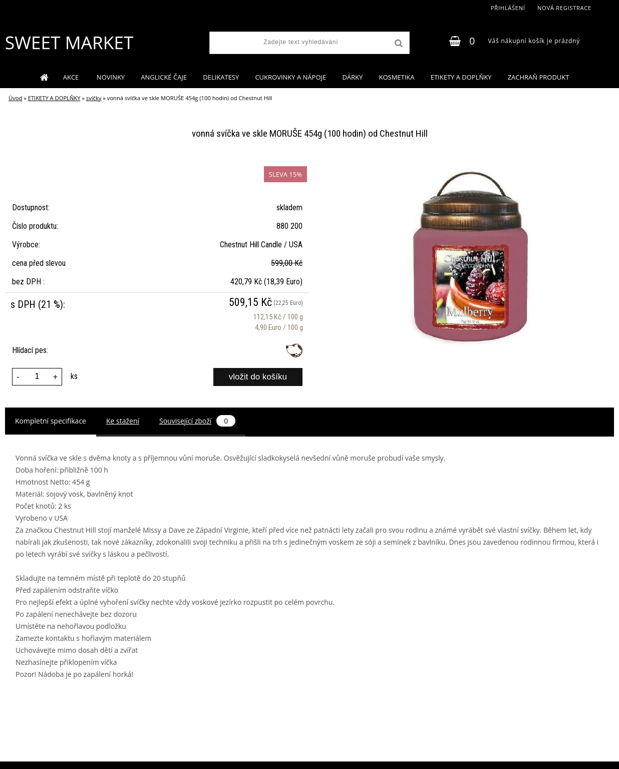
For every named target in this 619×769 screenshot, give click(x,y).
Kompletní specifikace (50, 421)
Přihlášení (508, 8)
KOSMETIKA (396, 77)
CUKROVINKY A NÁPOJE (290, 77)
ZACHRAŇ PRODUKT (538, 77)
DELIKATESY (221, 77)
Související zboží (197, 421)
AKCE (72, 77)
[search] (397, 43)
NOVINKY (111, 77)
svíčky (94, 98)
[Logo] (69, 43)
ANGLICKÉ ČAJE (164, 77)
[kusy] (37, 377)
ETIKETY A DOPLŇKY (461, 77)
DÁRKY (352, 77)
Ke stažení (122, 421)
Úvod (15, 98)
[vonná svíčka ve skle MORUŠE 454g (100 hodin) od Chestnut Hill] (472, 165)
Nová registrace (564, 8)
